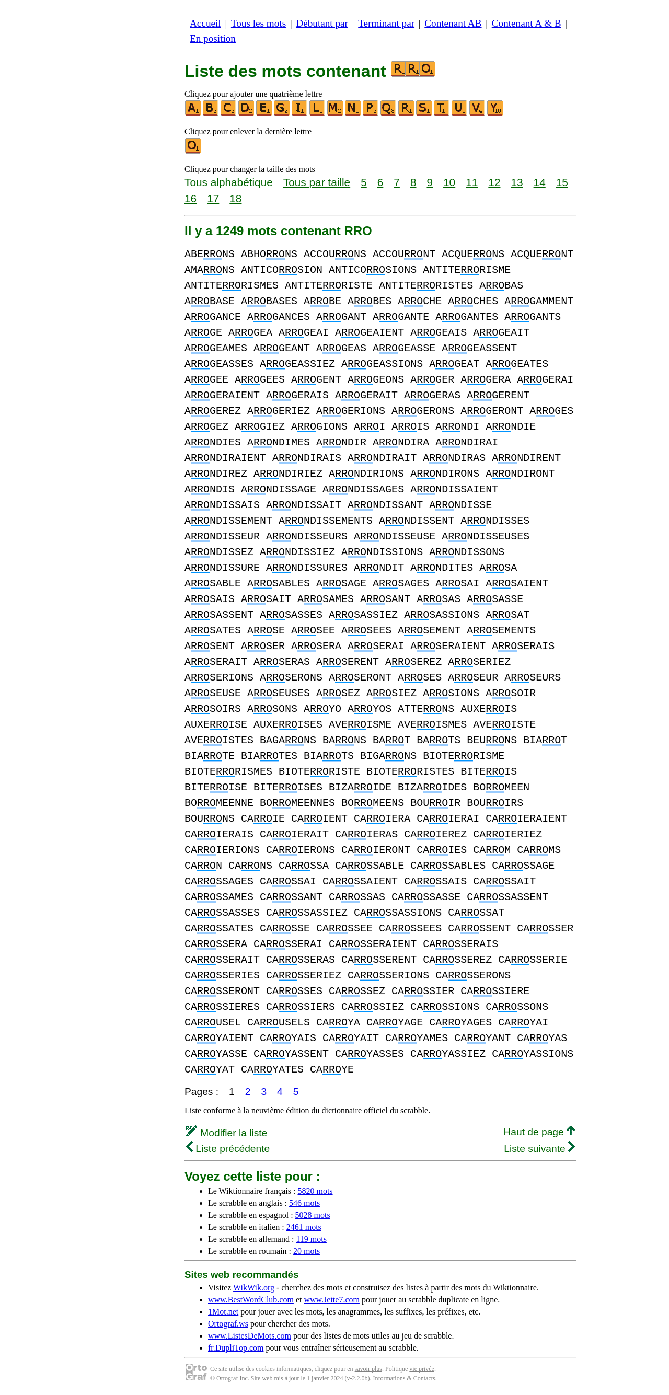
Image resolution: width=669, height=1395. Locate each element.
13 (517, 182)
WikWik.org (253, 1287)
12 (494, 182)
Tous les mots (258, 23)
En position (213, 38)
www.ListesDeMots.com (249, 1335)
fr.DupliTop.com (235, 1347)
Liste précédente (228, 1148)
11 (472, 182)
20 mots (306, 1251)
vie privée (421, 1369)
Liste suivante (539, 1148)
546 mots (304, 1202)
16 (190, 198)
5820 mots (314, 1190)
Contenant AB (452, 23)
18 (235, 198)
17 (213, 198)
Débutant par (322, 23)
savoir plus (368, 1369)
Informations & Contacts (404, 1378)
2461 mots (303, 1227)
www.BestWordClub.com (251, 1299)
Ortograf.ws (228, 1323)
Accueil (205, 23)
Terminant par (386, 23)
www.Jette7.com (332, 1299)
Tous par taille (316, 182)
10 (449, 182)
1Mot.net (223, 1311)
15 (562, 182)
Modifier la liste (226, 1132)
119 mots (311, 1239)
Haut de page (539, 1131)
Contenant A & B (526, 23)
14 (540, 182)
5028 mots (312, 1214)
